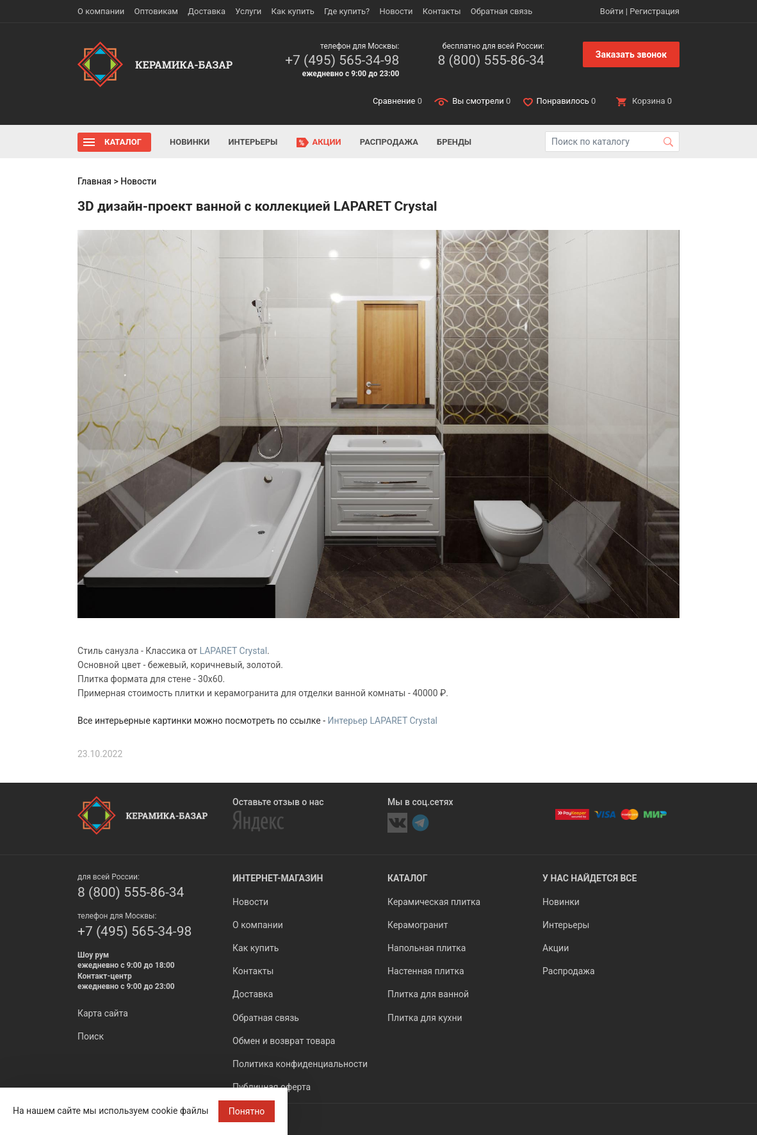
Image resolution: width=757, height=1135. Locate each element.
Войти (612, 11)
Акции (327, 142)
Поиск (90, 1036)
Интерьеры (252, 142)
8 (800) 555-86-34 (490, 60)
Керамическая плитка (433, 902)
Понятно (247, 1111)
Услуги (248, 11)
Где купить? (347, 11)
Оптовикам (156, 11)
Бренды (454, 142)
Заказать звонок (631, 54)
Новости (395, 11)
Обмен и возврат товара (283, 1041)
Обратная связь (502, 11)
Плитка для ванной (428, 994)
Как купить (293, 11)
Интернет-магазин (277, 878)
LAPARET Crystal (234, 651)
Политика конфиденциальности (300, 1064)
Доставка (206, 11)
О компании (100, 11)
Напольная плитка (426, 948)
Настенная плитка (425, 971)
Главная (94, 181)
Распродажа (389, 142)
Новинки (189, 142)
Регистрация (655, 11)
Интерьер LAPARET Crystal (382, 720)
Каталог (123, 142)
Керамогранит (417, 925)
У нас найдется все (589, 878)
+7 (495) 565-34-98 (342, 60)
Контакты (442, 11)
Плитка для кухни (424, 1018)
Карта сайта (102, 1013)
